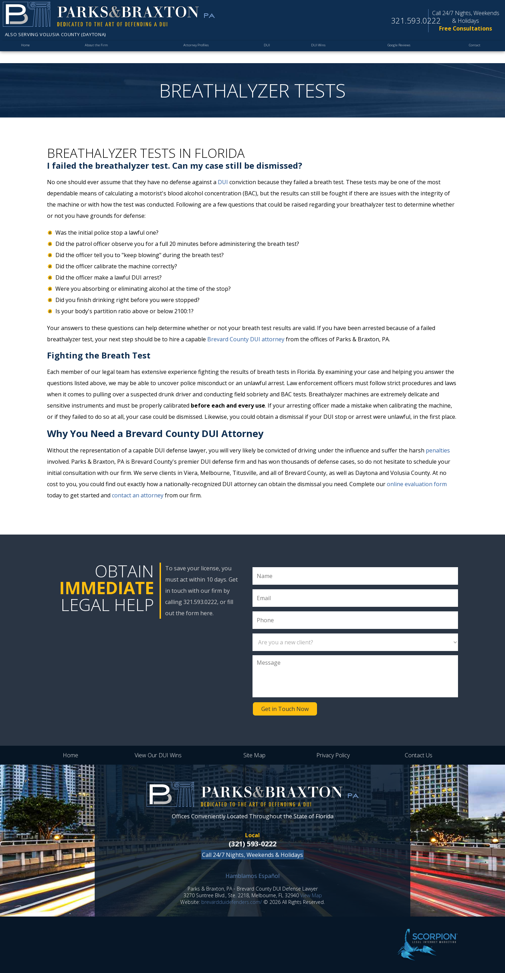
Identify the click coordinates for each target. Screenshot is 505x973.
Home (26, 51)
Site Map (254, 755)
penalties (438, 450)
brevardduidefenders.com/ (231, 902)
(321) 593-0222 (252, 843)
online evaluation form (417, 484)
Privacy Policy (333, 755)
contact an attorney (137, 495)
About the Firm (98, 51)
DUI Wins (316, 51)
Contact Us (418, 755)
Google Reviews (396, 51)
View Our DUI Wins (158, 755)
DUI (267, 51)
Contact (473, 51)
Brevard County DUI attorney (245, 339)
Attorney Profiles (198, 51)
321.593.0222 (407, 21)
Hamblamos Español (252, 876)
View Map (311, 895)
